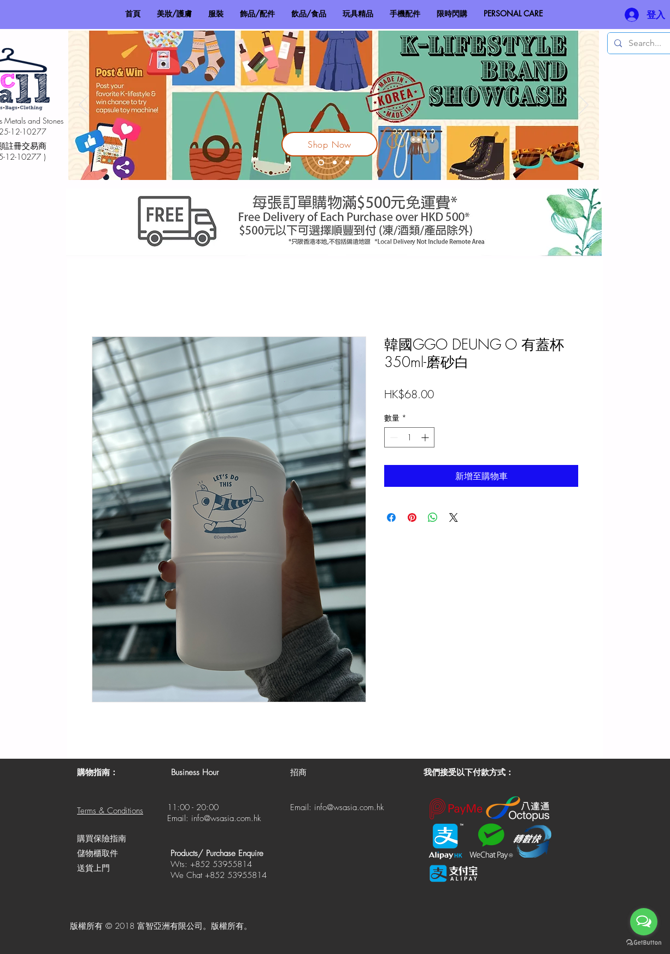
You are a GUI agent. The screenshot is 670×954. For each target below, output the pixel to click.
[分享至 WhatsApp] (432, 517)
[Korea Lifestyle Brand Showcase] (321, 163)
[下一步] (584, 105)
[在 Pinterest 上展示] (412, 517)
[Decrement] (392, 437)
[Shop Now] (329, 144)
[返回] (84, 105)
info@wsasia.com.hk (226, 818)
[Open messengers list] (643, 921)
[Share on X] (453, 517)
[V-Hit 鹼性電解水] (335, 163)
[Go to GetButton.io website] (643, 942)
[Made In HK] (347, 163)
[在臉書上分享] (391, 517)
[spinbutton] (409, 437)
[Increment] (426, 437)
